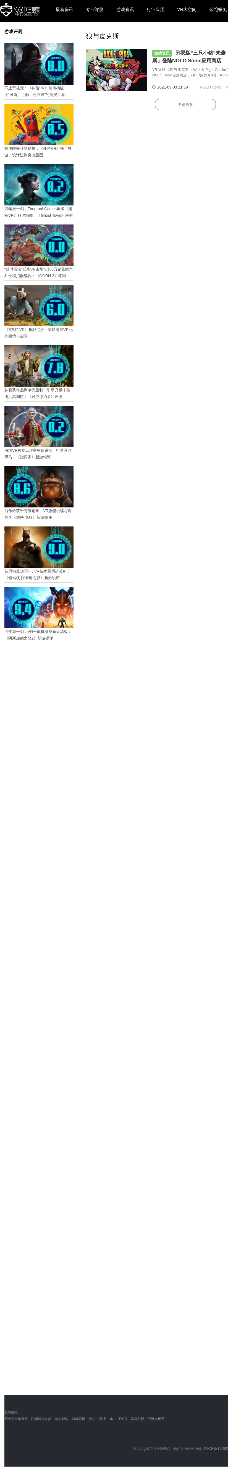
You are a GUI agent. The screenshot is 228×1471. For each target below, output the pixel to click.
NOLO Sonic (211, 87)
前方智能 (61, 1419)
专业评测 (95, 9)
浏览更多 (185, 104)
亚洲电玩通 (156, 1419)
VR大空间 (186, 9)
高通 (102, 1419)
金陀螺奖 (218, 9)
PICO (123, 1419)
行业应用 (155, 9)
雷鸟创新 (137, 1419)
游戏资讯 (125, 9)
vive (112, 1419)
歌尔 (92, 1419)
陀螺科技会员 (41, 1419)
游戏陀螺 (78, 1419)
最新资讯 (64, 9)
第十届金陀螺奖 (16, 1419)
